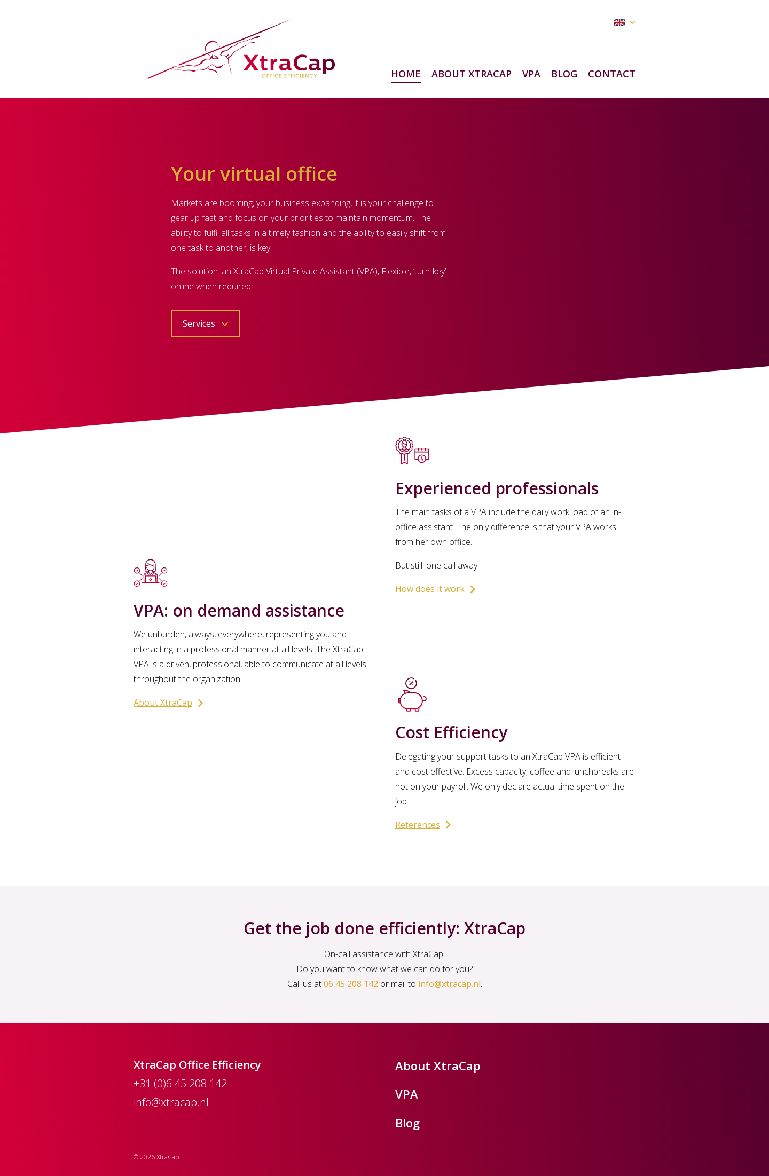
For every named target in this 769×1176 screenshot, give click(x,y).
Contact (611, 73)
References (425, 825)
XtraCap (241, 49)
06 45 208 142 (351, 984)
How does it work (438, 589)
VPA (531, 73)
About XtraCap (471, 73)
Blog (564, 73)
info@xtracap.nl (449, 984)
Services (207, 324)
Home (406, 73)
